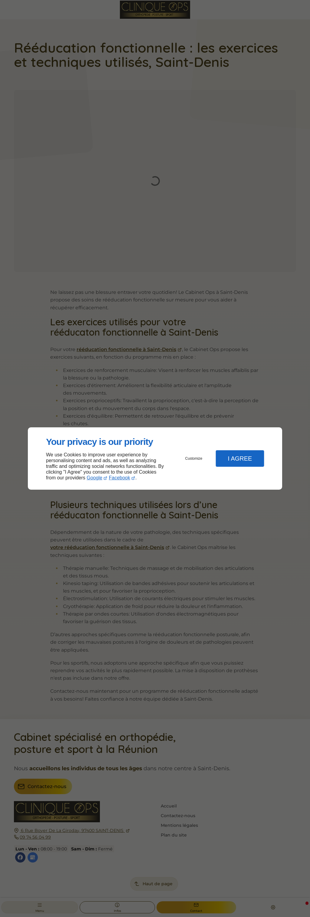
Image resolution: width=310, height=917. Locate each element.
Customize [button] (194, 458)
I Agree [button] (240, 458)
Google (94, 477)
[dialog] (155, 458)
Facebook (119, 477)
